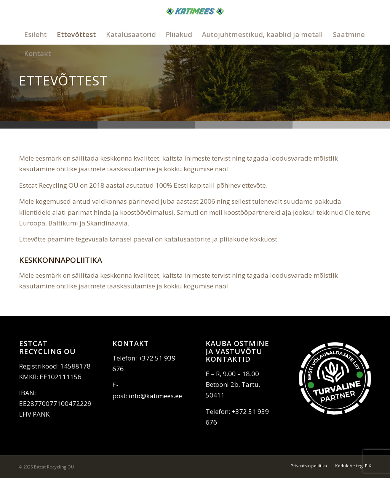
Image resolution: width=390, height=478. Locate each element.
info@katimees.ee (155, 395)
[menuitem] (35, 34)
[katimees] (195, 20)
